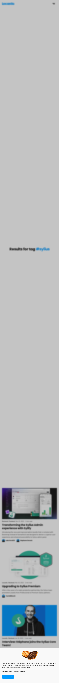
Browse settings (19, 671)
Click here (10, 665)
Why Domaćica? (7, 671)
